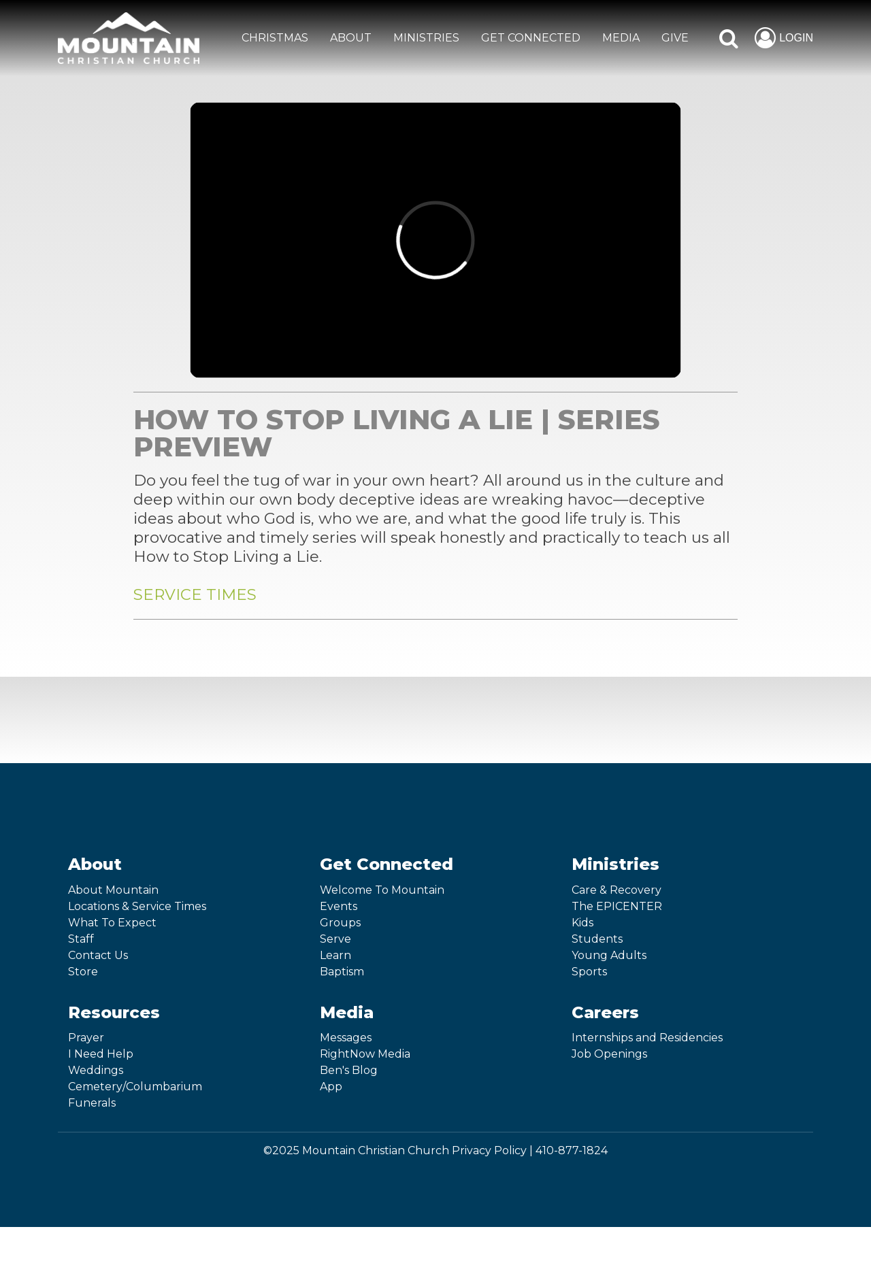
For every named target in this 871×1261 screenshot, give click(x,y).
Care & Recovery (616, 890)
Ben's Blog (349, 1070)
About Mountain (113, 890)
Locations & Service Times (137, 906)
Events (338, 906)
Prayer (86, 1037)
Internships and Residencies (647, 1037)
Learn (335, 955)
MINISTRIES (426, 37)
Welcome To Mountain (382, 890)
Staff (81, 938)
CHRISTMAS (275, 37)
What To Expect (112, 922)
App (331, 1086)
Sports (589, 971)
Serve (335, 938)
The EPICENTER (617, 906)
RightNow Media (365, 1053)
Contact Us (98, 955)
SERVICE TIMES (195, 594)
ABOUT (351, 37)
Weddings (95, 1070)
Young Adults (609, 955)
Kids (582, 922)
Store (83, 971)
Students (597, 938)
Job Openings (609, 1053)
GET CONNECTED (530, 37)
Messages (346, 1037)
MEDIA (621, 37)
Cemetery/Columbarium (135, 1086)
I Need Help (100, 1053)
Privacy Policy (489, 1150)
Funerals (92, 1102)
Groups (340, 922)
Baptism (342, 971)
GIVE (675, 37)
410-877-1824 (572, 1150)
